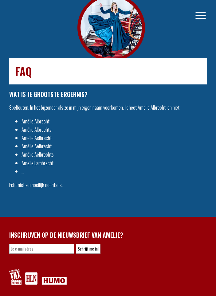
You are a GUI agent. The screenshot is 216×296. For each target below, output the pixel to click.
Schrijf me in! (88, 249)
